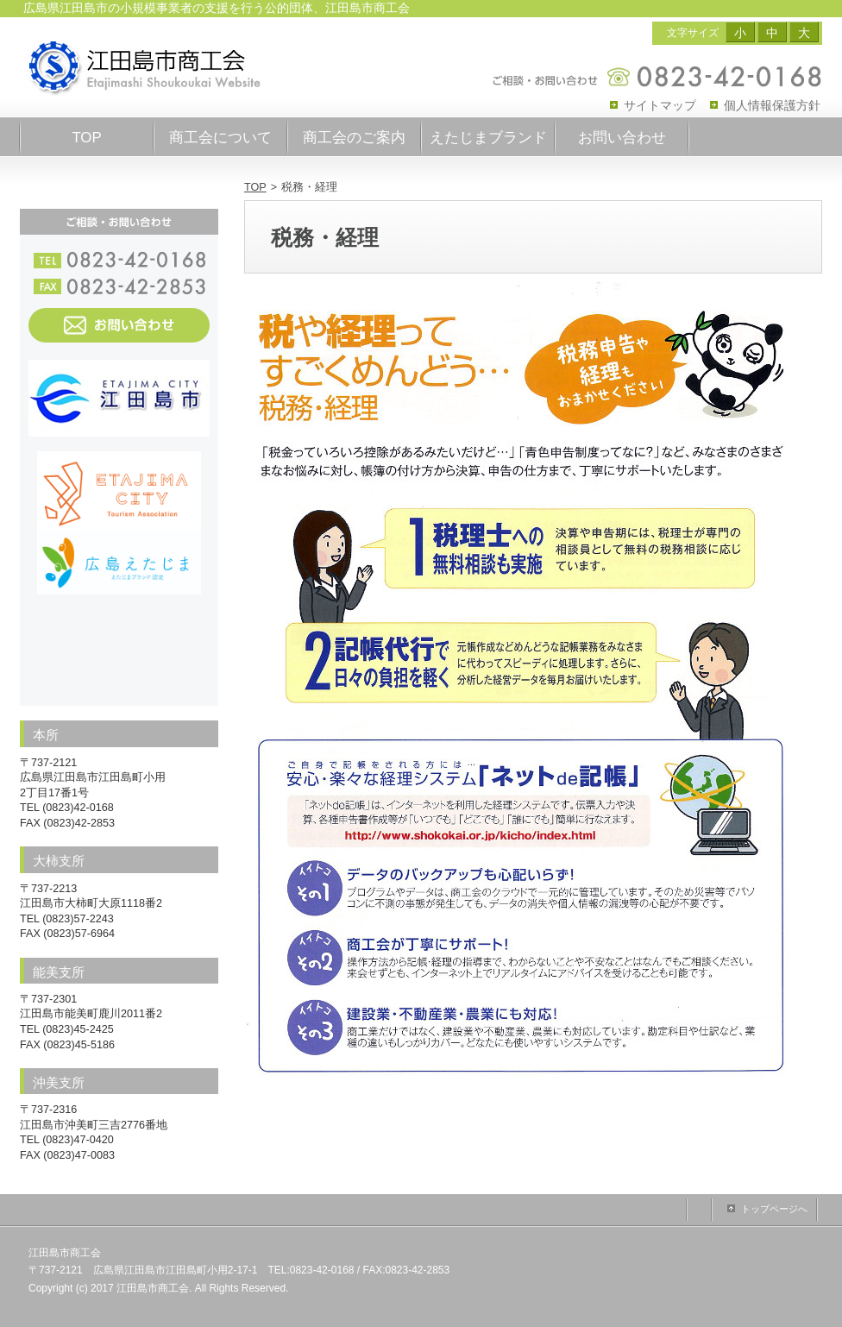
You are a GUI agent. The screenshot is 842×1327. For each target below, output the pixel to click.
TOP (255, 187)
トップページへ (774, 1209)
